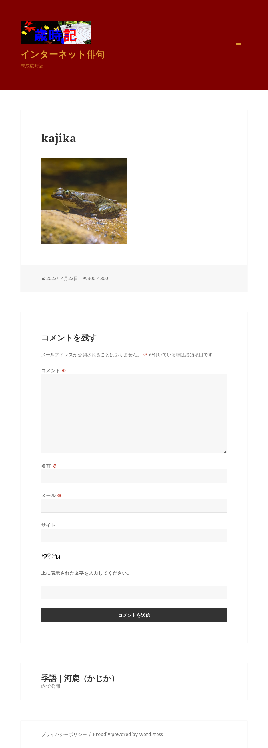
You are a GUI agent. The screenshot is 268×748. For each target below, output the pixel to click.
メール (51, 495)
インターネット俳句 (63, 54)
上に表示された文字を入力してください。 (86, 573)
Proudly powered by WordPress (128, 734)
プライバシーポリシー (64, 734)
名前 (49, 466)
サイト (48, 525)
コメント (53, 370)
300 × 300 (98, 278)
